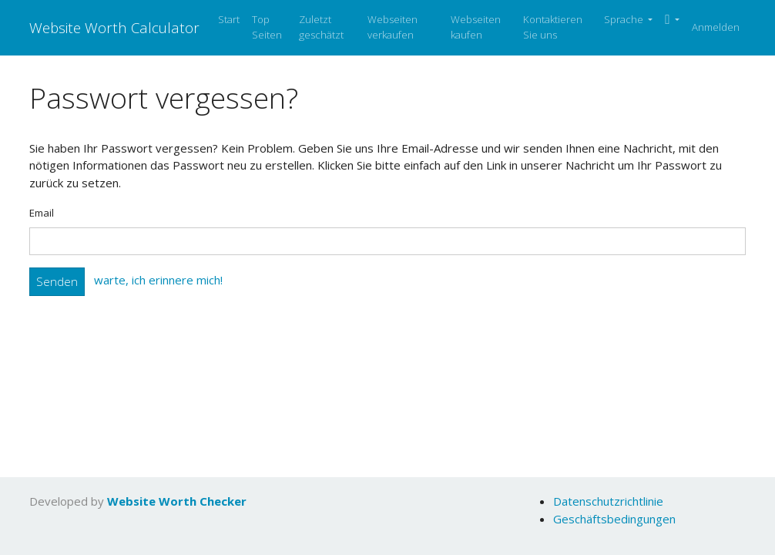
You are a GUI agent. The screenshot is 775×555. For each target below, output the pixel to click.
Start (229, 19)
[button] (672, 20)
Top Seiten (267, 27)
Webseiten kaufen (476, 27)
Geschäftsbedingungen (614, 518)
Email (41, 213)
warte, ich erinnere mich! (158, 280)
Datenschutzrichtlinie (608, 501)
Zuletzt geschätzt (321, 27)
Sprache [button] (625, 19)
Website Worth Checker (177, 501)
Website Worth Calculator (114, 27)
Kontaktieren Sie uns (552, 27)
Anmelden (716, 27)
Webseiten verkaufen (392, 27)
